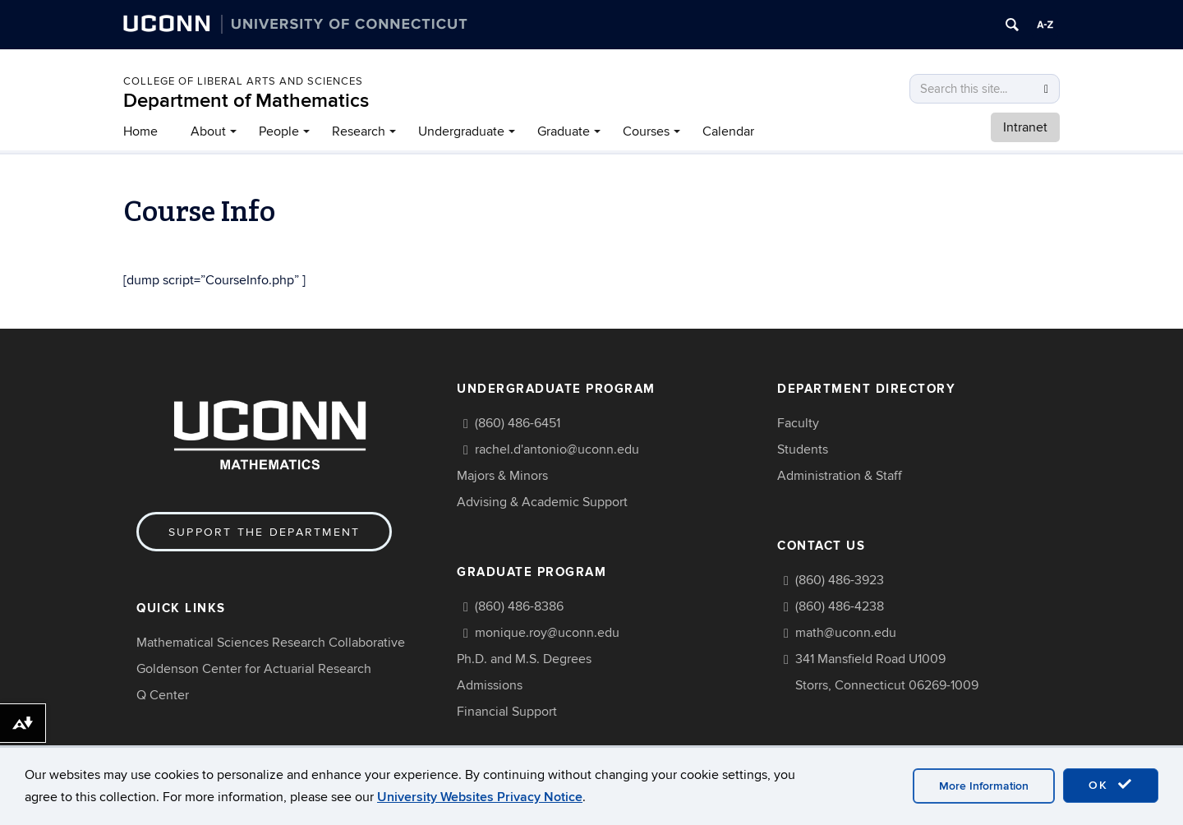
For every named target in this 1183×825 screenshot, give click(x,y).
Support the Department (264, 532)
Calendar (728, 131)
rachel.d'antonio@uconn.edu (557, 449)
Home (140, 131)
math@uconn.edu (845, 633)
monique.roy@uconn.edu (547, 633)
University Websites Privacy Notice (479, 797)
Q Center (162, 695)
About (208, 131)
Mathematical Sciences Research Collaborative (270, 642)
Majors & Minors (502, 476)
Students (802, 449)
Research (358, 131)
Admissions (489, 685)
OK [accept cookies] (1111, 784)
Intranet (1025, 127)
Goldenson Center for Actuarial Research (253, 669)
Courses (646, 131)
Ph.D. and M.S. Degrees (524, 659)
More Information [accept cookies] (984, 786)
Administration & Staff (839, 476)
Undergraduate (461, 131)
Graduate (563, 131)
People (279, 131)
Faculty (798, 423)
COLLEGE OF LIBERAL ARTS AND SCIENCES (243, 81)
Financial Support (507, 711)
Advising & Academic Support (542, 502)
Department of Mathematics (246, 101)
